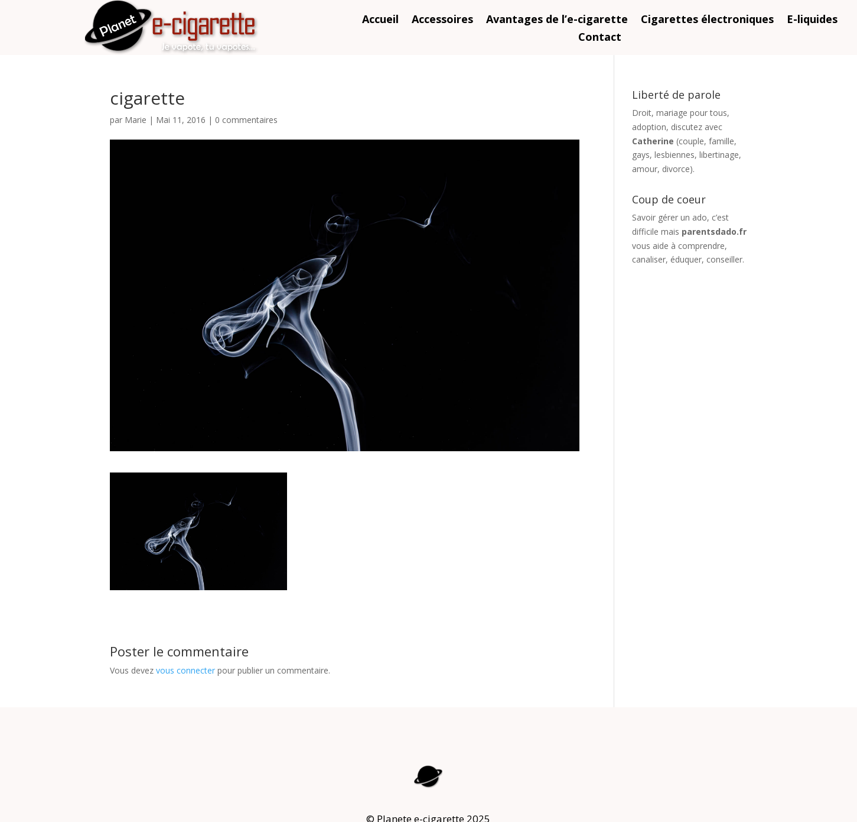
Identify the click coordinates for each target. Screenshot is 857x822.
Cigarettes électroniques (707, 20)
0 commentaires (246, 119)
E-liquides (812, 20)
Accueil (380, 20)
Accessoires (442, 20)
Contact (599, 38)
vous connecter (185, 670)
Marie (135, 119)
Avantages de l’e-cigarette (557, 20)
